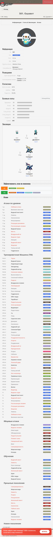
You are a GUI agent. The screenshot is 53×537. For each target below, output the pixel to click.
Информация (16, 22)
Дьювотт (35, 140)
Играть (44, 531)
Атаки (39, 22)
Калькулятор (46, 98)
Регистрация (47, 2)
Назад (5, 9)
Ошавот (17, 140)
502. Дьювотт (48, 17)
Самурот (29, 157)
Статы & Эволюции (29, 22)
